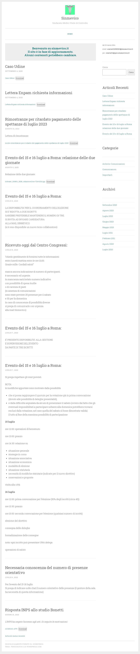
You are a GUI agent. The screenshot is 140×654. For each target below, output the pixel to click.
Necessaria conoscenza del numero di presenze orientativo (49, 570)
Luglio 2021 (107, 233)
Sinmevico (70, 18)
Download (21, 78)
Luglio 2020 (107, 249)
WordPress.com (34, 647)
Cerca (105, 67)
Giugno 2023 (108, 221)
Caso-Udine (10, 78)
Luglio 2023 (107, 216)
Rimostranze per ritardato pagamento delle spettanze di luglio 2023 (45, 122)
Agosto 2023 (108, 210)
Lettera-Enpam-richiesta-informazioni (22, 105)
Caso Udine (15, 66)
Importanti (107, 175)
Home (70, 34)
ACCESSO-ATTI (12, 629)
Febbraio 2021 (108, 238)
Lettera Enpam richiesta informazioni (40, 92)
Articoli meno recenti (15, 636)
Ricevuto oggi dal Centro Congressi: (38, 245)
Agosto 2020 (108, 244)
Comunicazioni (109, 169)
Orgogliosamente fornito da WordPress (24, 645)
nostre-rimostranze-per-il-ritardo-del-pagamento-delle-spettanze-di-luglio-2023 (41, 143)
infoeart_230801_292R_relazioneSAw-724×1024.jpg (27, 182)
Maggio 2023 (108, 227)
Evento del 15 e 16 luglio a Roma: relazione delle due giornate (49, 160)
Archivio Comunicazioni (113, 164)
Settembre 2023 (109, 205)
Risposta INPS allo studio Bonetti (36, 610)
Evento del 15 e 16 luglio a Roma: (35, 196)
